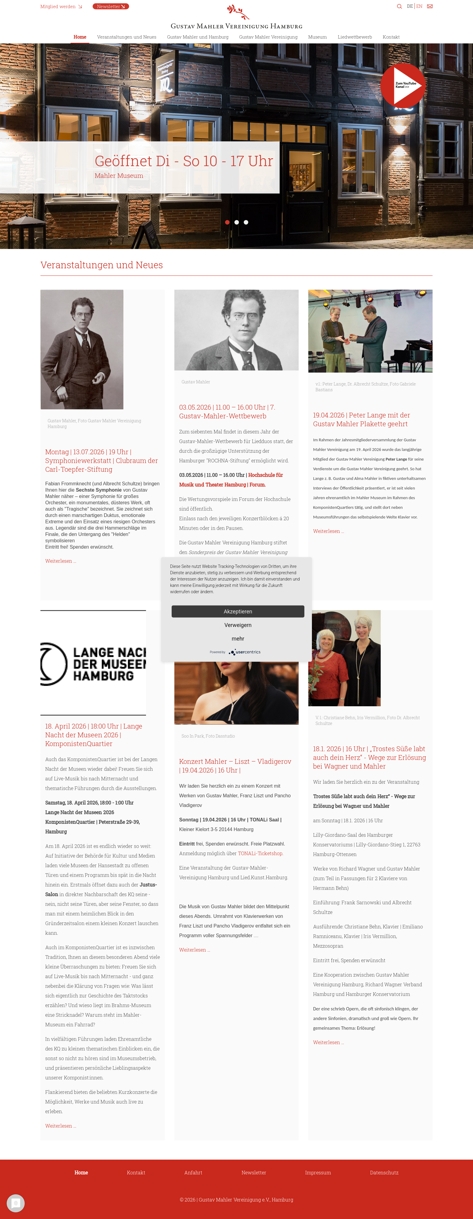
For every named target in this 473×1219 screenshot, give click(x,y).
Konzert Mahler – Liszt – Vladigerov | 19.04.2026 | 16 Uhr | (235, 765)
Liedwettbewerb (355, 37)
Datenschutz (384, 1172)
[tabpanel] (236, 141)
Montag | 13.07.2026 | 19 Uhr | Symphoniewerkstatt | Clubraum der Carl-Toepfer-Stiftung (101, 460)
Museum (317, 37)
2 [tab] (236, 222)
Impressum (318, 1172)
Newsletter (108, 6)
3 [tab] (246, 222)
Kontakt (391, 37)
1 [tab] (227, 222)
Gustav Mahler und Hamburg (197, 37)
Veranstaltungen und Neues (126, 37)
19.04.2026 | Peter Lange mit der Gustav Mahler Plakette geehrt (361, 419)
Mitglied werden (58, 6)
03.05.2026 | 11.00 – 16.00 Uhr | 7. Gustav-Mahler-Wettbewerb (227, 411)
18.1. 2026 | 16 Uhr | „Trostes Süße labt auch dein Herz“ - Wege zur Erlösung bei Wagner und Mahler (369, 757)
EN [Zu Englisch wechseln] (419, 6)
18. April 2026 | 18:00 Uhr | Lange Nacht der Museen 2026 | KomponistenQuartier (93, 735)
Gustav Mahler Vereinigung (268, 37)
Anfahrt (193, 1172)
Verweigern (238, 625)
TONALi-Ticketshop (260, 853)
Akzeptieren (238, 611)
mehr (238, 638)
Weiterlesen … (60, 561)
